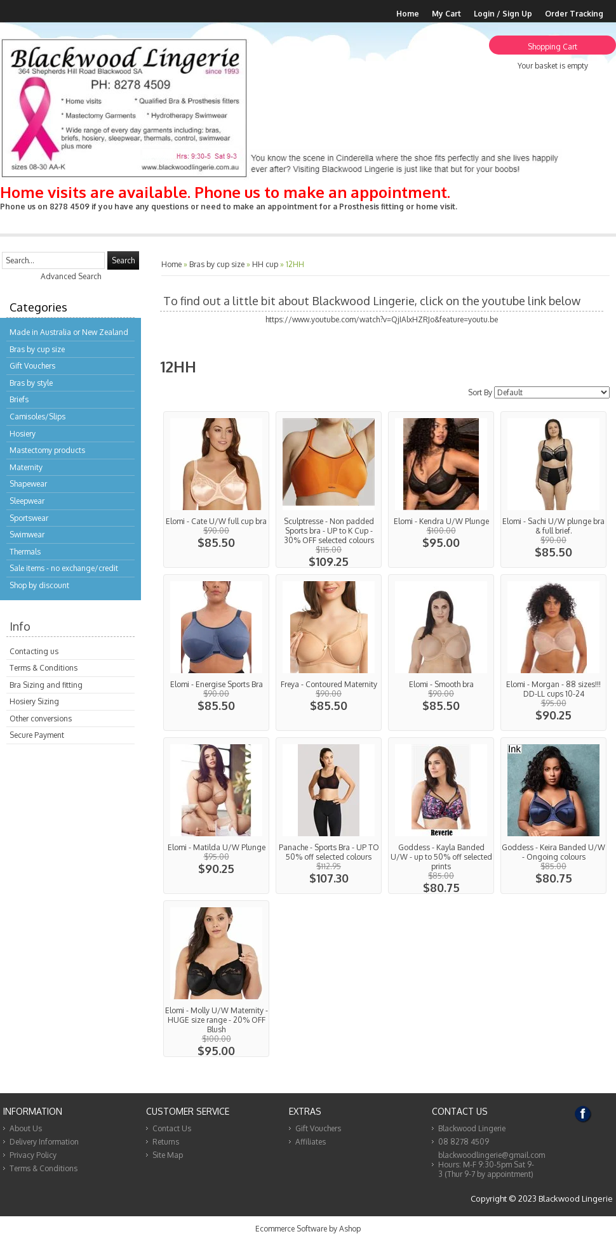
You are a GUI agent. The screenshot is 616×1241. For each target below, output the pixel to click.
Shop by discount (39, 585)
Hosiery (23, 433)
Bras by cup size (37, 349)
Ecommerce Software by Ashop (308, 1228)
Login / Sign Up (503, 13)
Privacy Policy (33, 1155)
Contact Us (171, 1128)
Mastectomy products (47, 450)
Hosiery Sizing (34, 701)
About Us (26, 1128)
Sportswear (29, 518)
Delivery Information (44, 1141)
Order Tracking (574, 13)
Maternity (26, 467)
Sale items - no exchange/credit (64, 568)
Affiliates (310, 1141)
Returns (165, 1141)
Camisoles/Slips (37, 416)
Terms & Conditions (43, 668)
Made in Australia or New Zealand (69, 332)
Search (123, 260)
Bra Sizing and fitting (46, 685)
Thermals (25, 551)
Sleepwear (27, 501)
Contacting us (34, 651)
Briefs (19, 399)
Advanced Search (71, 276)
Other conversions (41, 718)
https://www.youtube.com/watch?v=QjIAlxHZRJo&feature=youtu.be (381, 319)
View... (216, 489)
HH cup (265, 264)
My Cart (446, 13)
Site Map (167, 1155)
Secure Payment (37, 735)
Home (407, 13)
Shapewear (28, 484)
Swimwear (27, 534)
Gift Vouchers (32, 366)
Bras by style (31, 383)
